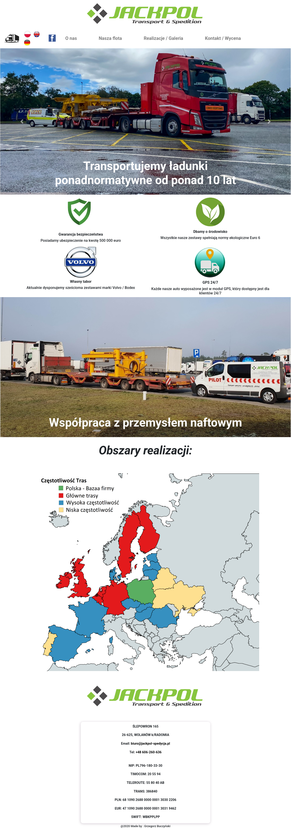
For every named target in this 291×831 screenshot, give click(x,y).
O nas (72, 38)
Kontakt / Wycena (224, 38)
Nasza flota (110, 38)
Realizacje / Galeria (164, 38)
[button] (22, 121)
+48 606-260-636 (149, 752)
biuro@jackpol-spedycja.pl (150, 744)
